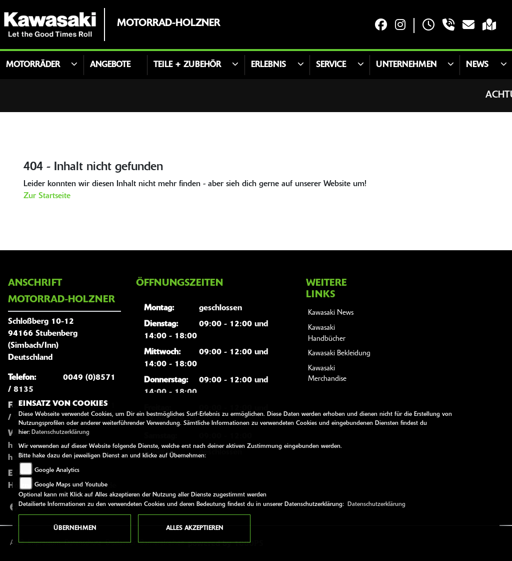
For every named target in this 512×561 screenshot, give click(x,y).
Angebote (110, 65)
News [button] (477, 65)
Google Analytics (57, 470)
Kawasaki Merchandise (327, 374)
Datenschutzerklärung (61, 432)
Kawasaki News (331, 313)
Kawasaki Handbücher (327, 333)
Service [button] (331, 65)
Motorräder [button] (33, 65)
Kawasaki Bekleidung (339, 353)
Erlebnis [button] (268, 65)
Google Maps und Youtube (71, 485)
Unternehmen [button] (406, 65)
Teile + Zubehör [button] (187, 65)
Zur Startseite (47, 196)
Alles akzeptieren (194, 528)
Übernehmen (75, 528)
